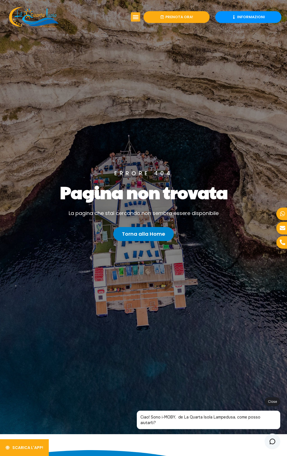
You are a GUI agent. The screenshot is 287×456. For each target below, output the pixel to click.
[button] (135, 17)
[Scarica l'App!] (24, 447)
